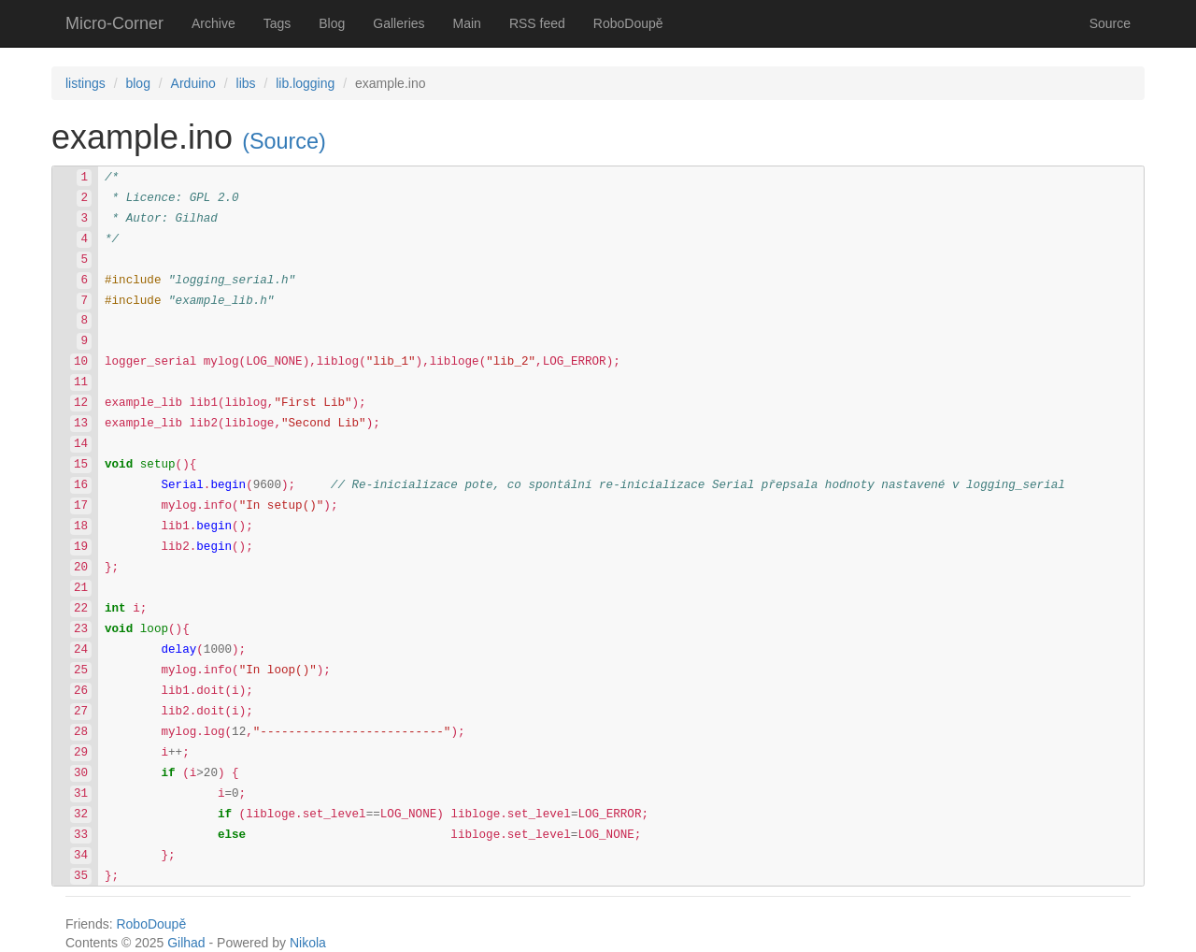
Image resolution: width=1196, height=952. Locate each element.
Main (467, 23)
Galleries (398, 23)
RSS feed (537, 23)
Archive (213, 23)
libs (246, 83)
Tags (277, 23)
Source (1110, 23)
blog (137, 83)
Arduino (193, 83)
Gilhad (186, 942)
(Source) (284, 141)
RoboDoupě (628, 23)
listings (85, 83)
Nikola (308, 942)
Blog (332, 23)
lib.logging (305, 83)
